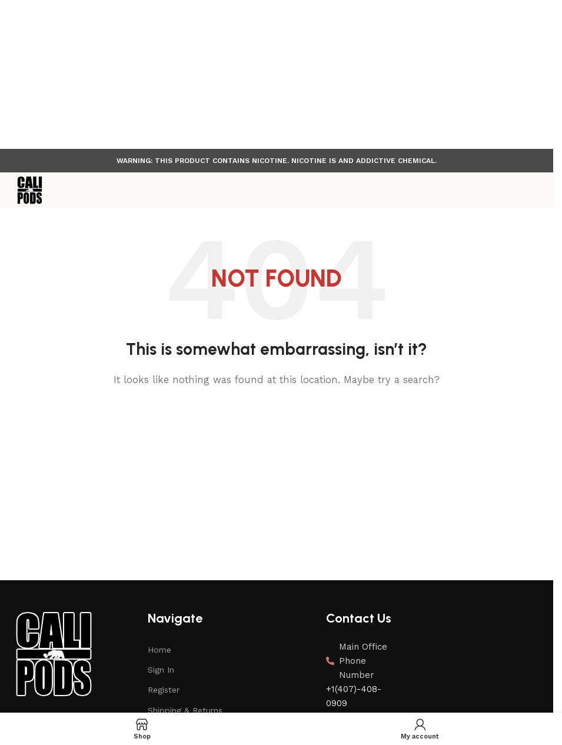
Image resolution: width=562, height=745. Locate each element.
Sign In (161, 669)
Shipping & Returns (185, 710)
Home (159, 649)
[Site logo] (29, 190)
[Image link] (53, 653)
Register (163, 689)
